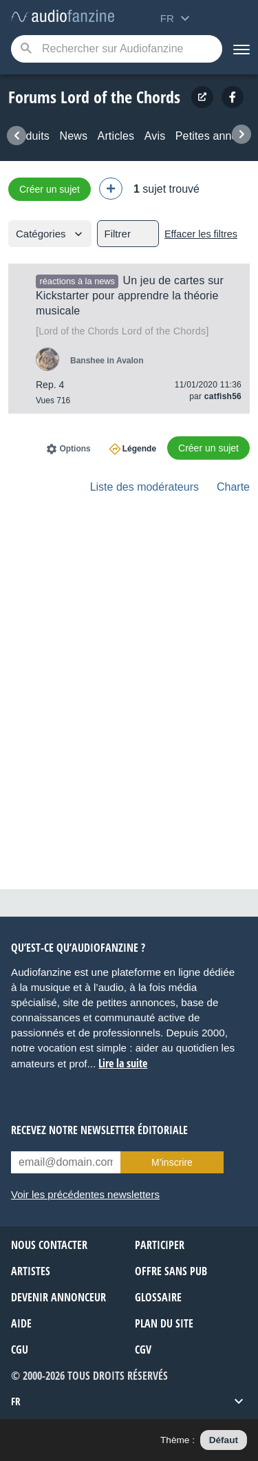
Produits (29, 136)
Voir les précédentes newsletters (85, 1194)
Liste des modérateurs (144, 487)
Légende (139, 449)
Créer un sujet (49, 189)
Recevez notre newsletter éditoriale (99, 1130)
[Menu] (240, 48)
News (73, 136)
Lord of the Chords (122, 331)
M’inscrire (172, 1162)
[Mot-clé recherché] (116, 49)
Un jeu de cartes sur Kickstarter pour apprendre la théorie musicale (130, 296)
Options (74, 449)
